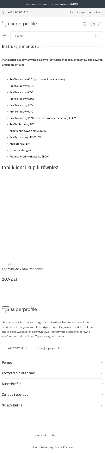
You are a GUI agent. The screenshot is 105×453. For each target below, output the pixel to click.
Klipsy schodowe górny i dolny (28, 130)
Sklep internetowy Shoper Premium (52, 447)
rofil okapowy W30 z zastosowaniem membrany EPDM (43, 118)
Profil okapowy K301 (22, 98)
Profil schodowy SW (22, 124)
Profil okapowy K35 (21, 105)
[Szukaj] (97, 35)
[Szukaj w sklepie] (57, 35)
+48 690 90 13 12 (15, 12)
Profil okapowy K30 (21, 92)
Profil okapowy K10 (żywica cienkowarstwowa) (37, 79)
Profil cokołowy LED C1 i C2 (25, 137)
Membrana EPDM (20, 143)
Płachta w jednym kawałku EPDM (29, 156)
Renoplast (8, 264)
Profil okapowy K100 (22, 85)
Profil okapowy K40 (21, 111)
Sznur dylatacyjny (20, 150)
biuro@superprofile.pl (86, 12)
